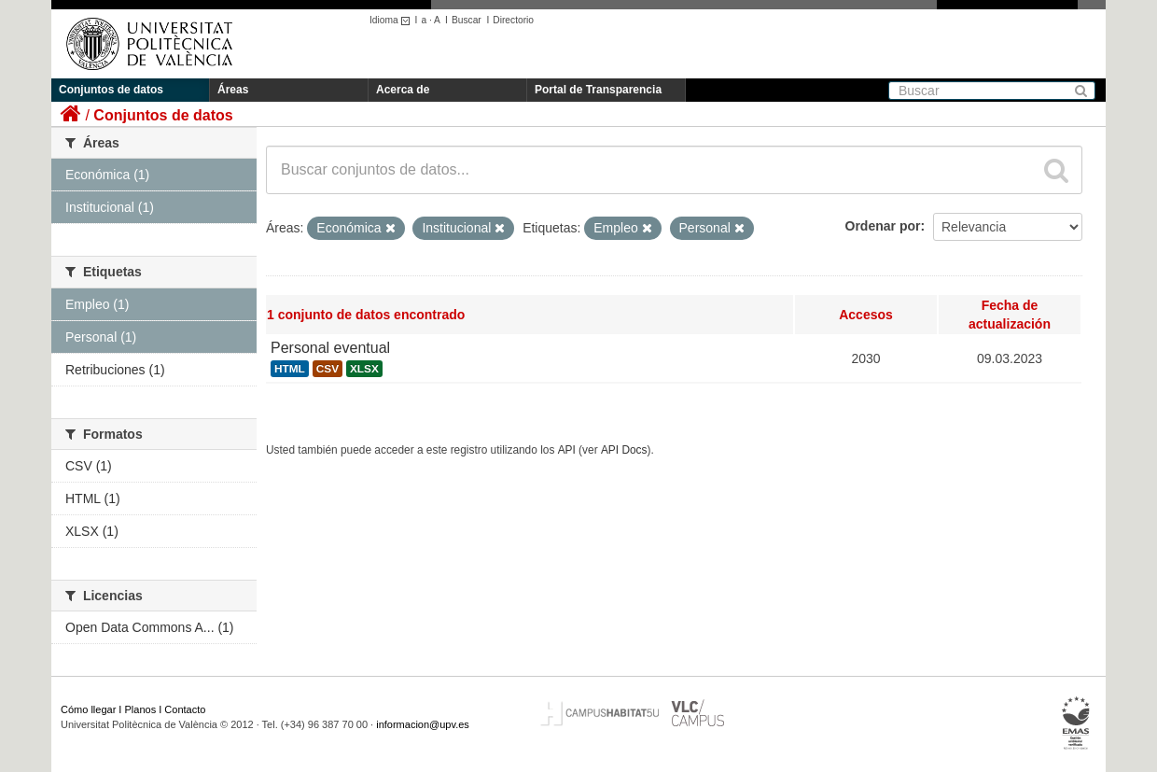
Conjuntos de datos (111, 89)
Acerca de (402, 89)
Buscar (466, 20)
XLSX (364, 368)
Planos (141, 709)
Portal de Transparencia (598, 89)
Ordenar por (883, 225)
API (567, 449)
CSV (327, 368)
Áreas (232, 89)
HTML (289, 368)
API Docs (624, 449)
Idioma (392, 20)
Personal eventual (330, 348)
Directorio (513, 20)
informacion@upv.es (422, 724)
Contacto (184, 709)
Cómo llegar (88, 709)
